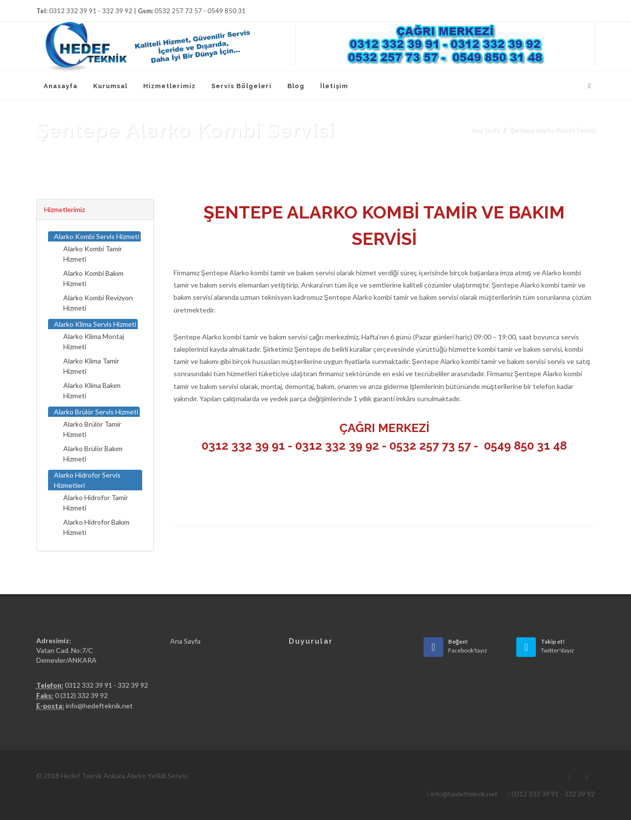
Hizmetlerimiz (64, 209)
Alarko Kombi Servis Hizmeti (96, 236)
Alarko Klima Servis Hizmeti (95, 324)
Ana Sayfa (485, 130)
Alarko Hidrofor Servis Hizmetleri (87, 480)
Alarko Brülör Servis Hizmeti (96, 412)
